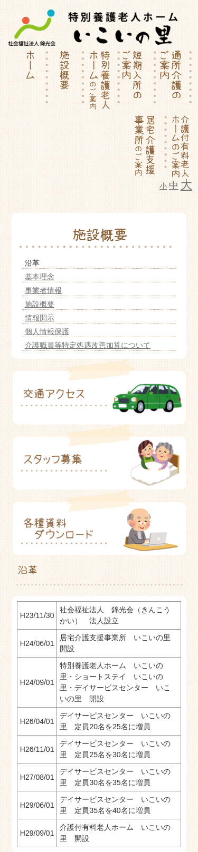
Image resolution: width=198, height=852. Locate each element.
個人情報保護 (47, 331)
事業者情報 (43, 290)
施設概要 (39, 304)
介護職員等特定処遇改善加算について (87, 345)
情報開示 (39, 318)
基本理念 (39, 276)
